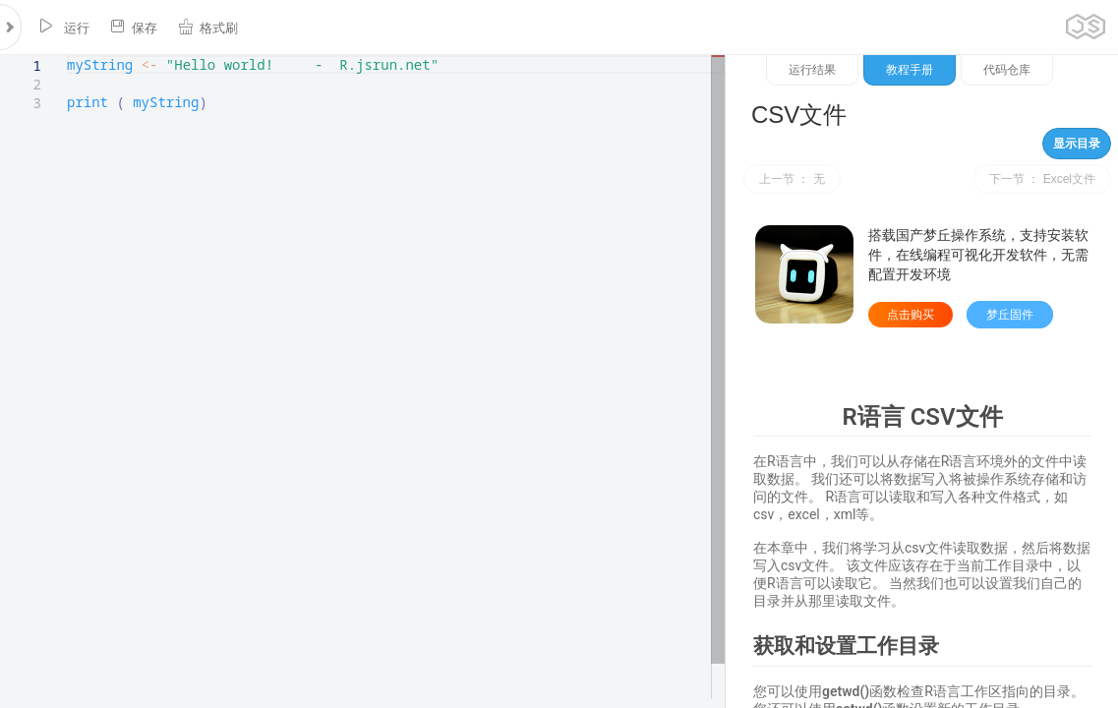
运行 (63, 27)
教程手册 (909, 70)
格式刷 (208, 27)
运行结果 (812, 70)
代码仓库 (1006, 70)
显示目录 (1076, 143)
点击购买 (910, 315)
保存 (133, 27)
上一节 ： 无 (792, 179)
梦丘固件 (1009, 315)
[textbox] (67, 55)
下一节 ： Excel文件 (1042, 179)
